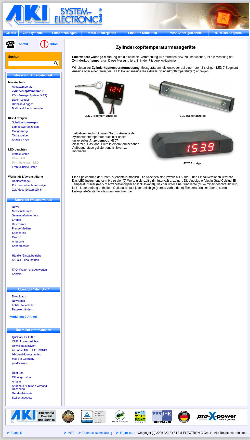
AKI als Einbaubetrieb (25, 259)
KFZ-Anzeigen (17, 118)
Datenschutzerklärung (97, 433)
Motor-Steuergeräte (102, 33)
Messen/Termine (22, 211)
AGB (70, 433)
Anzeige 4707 (20, 139)
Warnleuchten (20, 153)
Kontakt (16, 273)
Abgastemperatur (22, 86)
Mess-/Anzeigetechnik (186, 33)
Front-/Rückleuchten (24, 166)
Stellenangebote (22, 397)
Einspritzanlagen (64, 33)
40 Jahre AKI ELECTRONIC (29, 350)
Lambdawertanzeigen (25, 126)
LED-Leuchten (17, 149)
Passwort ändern (22, 309)
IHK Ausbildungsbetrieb (26, 354)
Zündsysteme (33, 33)
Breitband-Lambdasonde (27, 108)
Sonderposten (21, 245)
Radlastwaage (21, 180)
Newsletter (18, 300)
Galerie (11, 33)
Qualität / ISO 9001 (24, 337)
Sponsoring (19, 232)
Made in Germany (23, 358)
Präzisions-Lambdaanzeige (29, 185)
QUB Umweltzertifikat (25, 341)
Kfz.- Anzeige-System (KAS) (29, 95)
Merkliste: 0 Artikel (23, 317)
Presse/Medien (21, 228)
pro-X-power (20, 363)
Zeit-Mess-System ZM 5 (27, 189)
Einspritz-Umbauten (142, 33)
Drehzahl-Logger (22, 104)
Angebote (18, 241)
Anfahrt (16, 381)
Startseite (16, 433)
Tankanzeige (20, 135)
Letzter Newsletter (23, 305)
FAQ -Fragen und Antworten (29, 269)
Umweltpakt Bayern (24, 345)
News (15, 206)
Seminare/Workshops (25, 215)
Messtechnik (16, 82)
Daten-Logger (20, 99)
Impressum (127, 433)
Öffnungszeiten (21, 377)
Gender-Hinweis (22, 393)
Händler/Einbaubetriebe (27, 255)
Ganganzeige (20, 131)
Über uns (17, 372)
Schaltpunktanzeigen (25, 122)
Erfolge (16, 219)
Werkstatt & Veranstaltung (25, 176)
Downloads (19, 296)
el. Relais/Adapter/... (228, 33)
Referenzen (19, 224)
